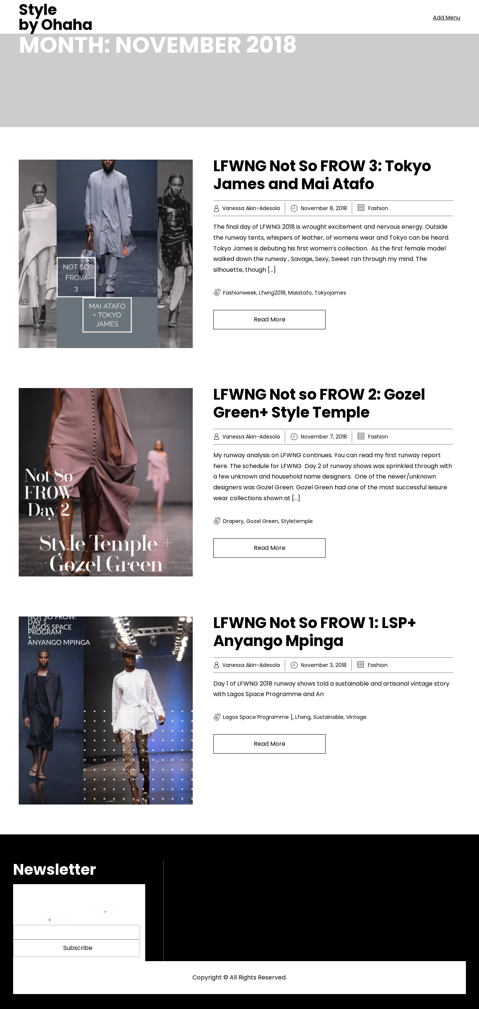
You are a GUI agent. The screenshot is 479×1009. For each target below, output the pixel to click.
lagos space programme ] (258, 717)
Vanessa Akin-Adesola (251, 208)
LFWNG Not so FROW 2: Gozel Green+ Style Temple (319, 403)
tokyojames (330, 292)
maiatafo (300, 292)
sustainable (328, 717)
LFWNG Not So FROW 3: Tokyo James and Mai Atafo (322, 175)
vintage (356, 717)
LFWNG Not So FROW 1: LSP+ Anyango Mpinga (314, 631)
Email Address (32, 920)
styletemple (297, 521)
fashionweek (239, 292)
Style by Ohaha (55, 17)
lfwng (303, 717)
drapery (233, 521)
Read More (270, 319)
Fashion (378, 208)
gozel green (262, 521)
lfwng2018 (272, 292)
